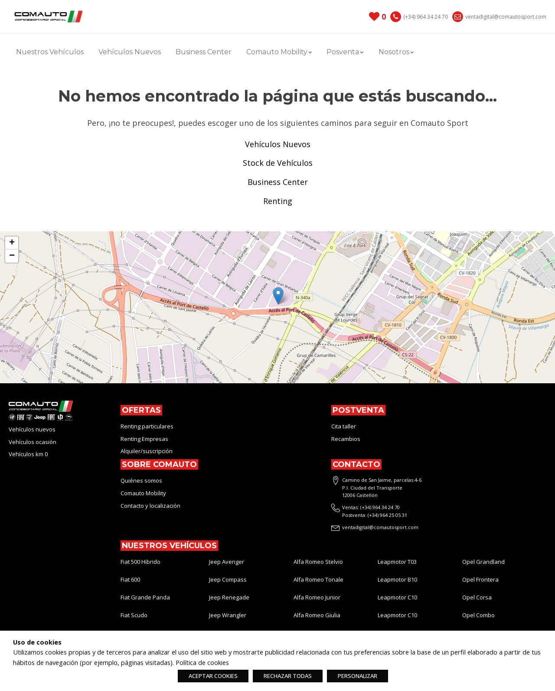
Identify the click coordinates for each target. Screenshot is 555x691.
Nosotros (396, 52)
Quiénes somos (141, 480)
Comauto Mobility (279, 52)
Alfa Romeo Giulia (317, 615)
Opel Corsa (477, 597)
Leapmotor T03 (397, 562)
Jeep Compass (228, 579)
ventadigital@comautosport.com (505, 16)
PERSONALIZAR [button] (357, 676)
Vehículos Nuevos (129, 52)
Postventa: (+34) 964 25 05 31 (374, 515)
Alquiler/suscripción (147, 451)
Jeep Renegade (229, 597)
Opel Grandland (483, 562)
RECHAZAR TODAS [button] (288, 676)
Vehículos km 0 (28, 454)
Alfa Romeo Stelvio (318, 562)
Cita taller (343, 426)
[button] (278, 296)
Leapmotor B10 (397, 579)
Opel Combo (478, 615)
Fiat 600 (130, 579)
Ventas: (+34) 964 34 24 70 (371, 507)
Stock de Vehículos (278, 163)
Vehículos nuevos (32, 429)
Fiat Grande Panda (145, 597)
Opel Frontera (480, 579)
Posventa (344, 52)
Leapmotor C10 (397, 597)
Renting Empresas (144, 439)
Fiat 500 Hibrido (140, 562)
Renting (277, 201)
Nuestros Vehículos (50, 52)
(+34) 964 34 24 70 (425, 16)
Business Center (204, 52)
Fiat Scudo (134, 615)
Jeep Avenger (226, 562)
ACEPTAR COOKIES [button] (213, 676)
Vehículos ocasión (32, 442)
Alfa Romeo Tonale (318, 579)
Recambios (345, 439)
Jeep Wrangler (227, 615)
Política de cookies (202, 662)
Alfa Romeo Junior (317, 597)
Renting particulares (147, 426)
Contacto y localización (150, 506)
